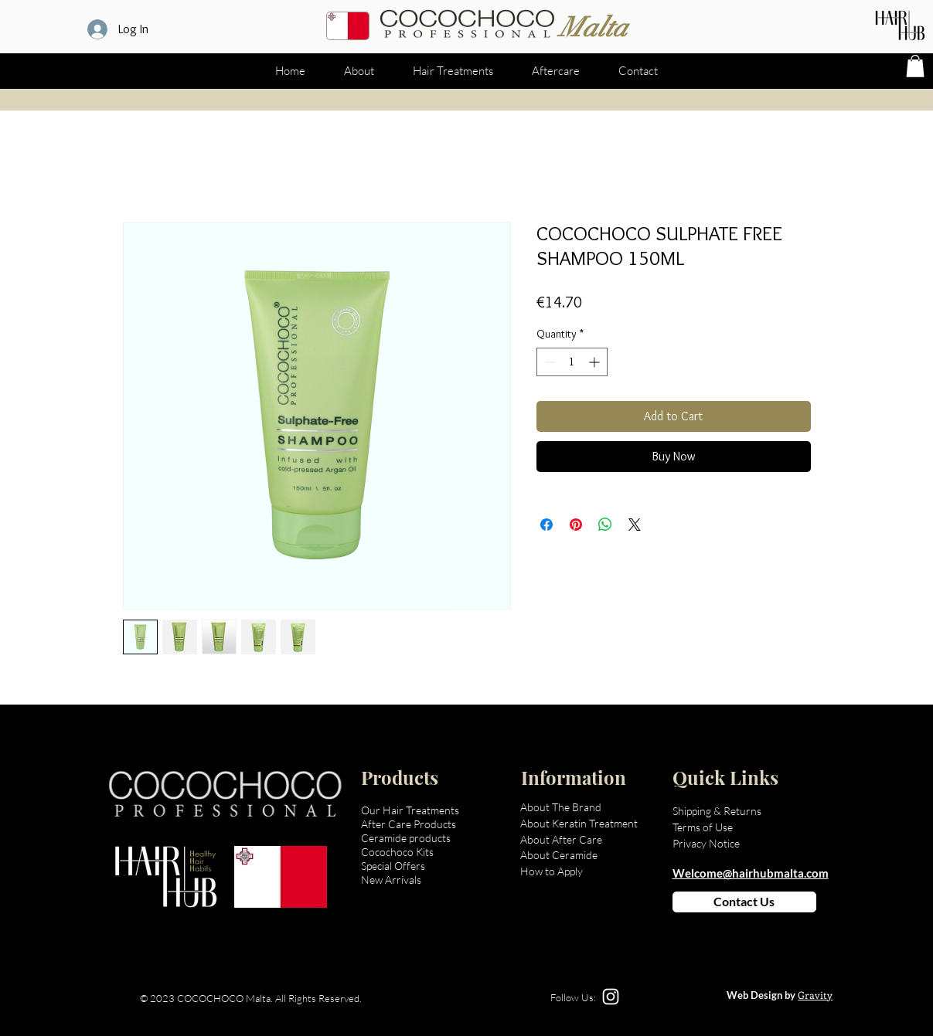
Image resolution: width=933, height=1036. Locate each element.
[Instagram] (610, 996)
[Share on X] (634, 524)
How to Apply (551, 871)
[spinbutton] (572, 361)
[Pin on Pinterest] (576, 524)
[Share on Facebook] (546, 524)
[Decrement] (548, 361)
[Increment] (595, 361)
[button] (915, 66)
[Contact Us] (744, 902)
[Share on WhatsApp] (605, 524)
